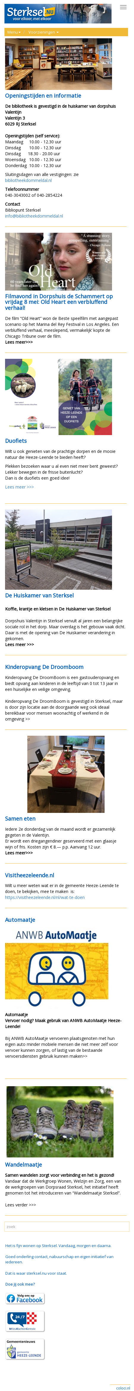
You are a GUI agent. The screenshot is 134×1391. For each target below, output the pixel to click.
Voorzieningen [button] (44, 32)
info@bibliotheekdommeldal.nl (34, 216)
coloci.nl (123, 1388)
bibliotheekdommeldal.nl (28, 180)
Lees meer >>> (19, 487)
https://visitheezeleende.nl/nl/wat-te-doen (45, 897)
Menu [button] (14, 32)
